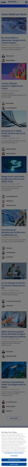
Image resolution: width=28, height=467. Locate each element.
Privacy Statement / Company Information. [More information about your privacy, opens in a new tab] (14, 455)
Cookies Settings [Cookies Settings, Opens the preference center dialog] (14, 458)
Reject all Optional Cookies (14, 463)
